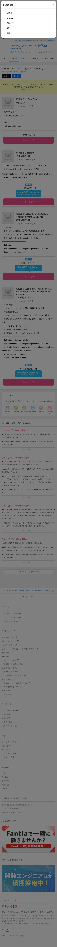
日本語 (9, 13)
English (10, 18)
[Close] (53, 4)
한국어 (9, 33)
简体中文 (10, 23)
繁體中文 (10, 28)
